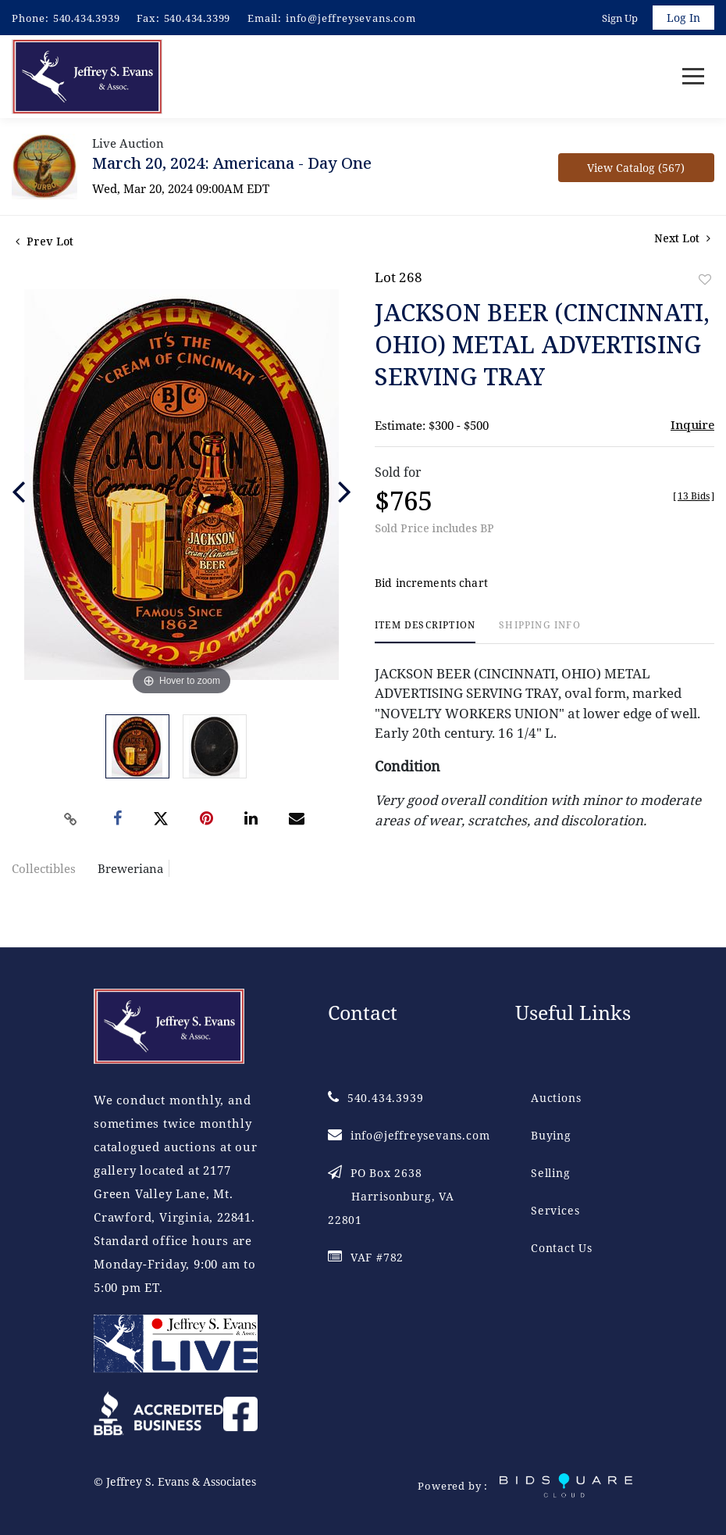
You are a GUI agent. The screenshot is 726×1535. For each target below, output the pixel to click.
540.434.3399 (197, 18)
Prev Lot (44, 241)
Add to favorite (705, 279)
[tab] (425, 632)
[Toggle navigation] (693, 77)
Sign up (620, 18)
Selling (551, 1173)
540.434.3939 (86, 18)
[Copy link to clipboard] (70, 819)
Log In (683, 17)
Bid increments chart (431, 583)
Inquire (692, 424)
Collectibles (44, 868)
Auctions (556, 1098)
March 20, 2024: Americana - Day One (232, 163)
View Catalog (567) (636, 167)
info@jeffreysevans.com (351, 18)
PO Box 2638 (391, 1197)
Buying (551, 1136)
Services (555, 1211)
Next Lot (682, 238)
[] (693, 496)
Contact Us (562, 1248)
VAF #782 (366, 1258)
